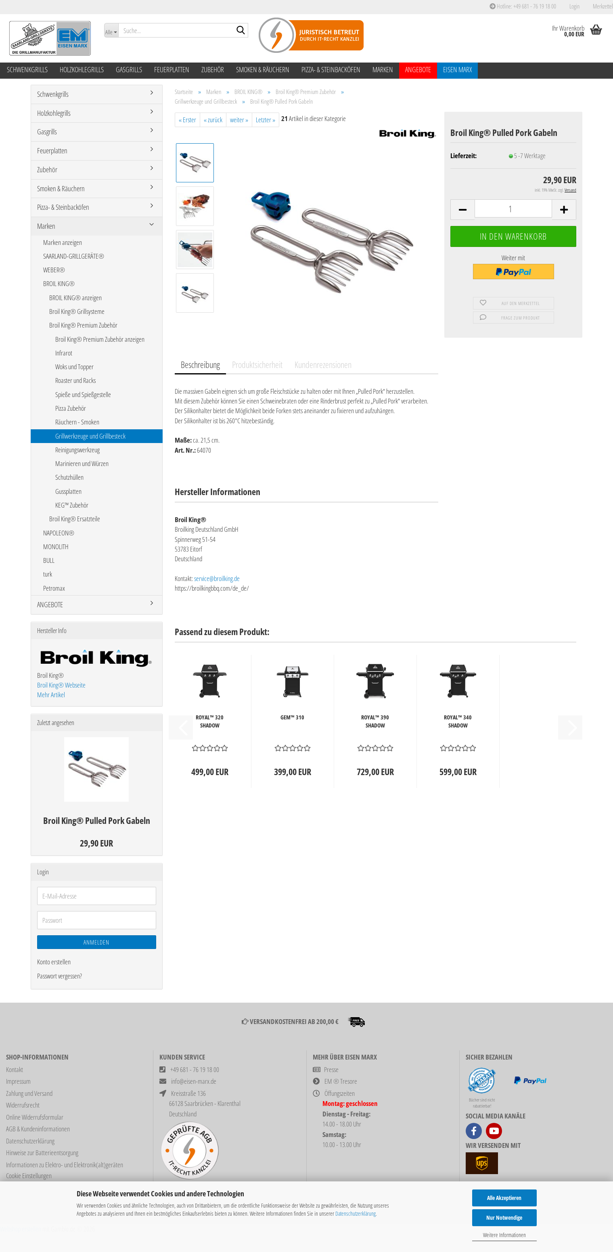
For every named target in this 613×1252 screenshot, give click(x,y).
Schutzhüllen (69, 477)
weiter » (239, 119)
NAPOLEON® (58, 532)
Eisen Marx (457, 69)
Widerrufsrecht (23, 1105)
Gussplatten (68, 491)
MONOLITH (56, 546)
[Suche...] (111, 30)
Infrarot (63, 352)
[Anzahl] (513, 208)
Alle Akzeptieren (504, 1198)
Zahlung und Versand (29, 1093)
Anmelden (96, 942)
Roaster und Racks (75, 380)
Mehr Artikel (51, 694)
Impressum (18, 1081)
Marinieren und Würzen (82, 463)
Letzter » (265, 119)
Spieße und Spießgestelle (83, 394)
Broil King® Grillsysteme (77, 311)
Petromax (54, 588)
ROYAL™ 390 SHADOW (375, 721)
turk (47, 574)
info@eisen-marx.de (193, 1081)
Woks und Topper (74, 366)
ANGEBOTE (418, 69)
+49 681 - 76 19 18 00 (194, 1069)
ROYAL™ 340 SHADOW (458, 721)
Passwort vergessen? (59, 975)
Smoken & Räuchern (262, 69)
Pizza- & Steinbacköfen (330, 69)
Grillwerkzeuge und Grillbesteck (90, 436)
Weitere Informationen (504, 1235)
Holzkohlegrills (82, 69)
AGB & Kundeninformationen (38, 1128)
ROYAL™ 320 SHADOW (210, 721)
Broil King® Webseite (61, 685)
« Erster (187, 119)
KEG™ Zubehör (71, 505)
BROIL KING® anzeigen (75, 297)
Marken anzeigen (62, 242)
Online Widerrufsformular (34, 1117)
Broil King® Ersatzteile (74, 518)
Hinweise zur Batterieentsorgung (42, 1152)
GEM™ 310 (292, 717)
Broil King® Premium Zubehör (83, 325)
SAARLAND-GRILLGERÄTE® (73, 256)
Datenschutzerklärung (355, 1213)
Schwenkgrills (27, 69)
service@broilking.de (217, 578)
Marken (382, 69)
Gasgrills (129, 69)
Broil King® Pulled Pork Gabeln (96, 820)
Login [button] (574, 6)
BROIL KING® (59, 283)
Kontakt (14, 1069)
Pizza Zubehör (70, 408)
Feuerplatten (171, 69)
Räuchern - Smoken (77, 421)
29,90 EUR (96, 843)
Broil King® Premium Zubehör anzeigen (99, 339)
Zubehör (212, 69)
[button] (462, 209)
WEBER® (54, 269)
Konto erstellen (54, 961)
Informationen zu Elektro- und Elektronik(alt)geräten (64, 1164)
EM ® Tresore (340, 1081)
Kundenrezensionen (323, 364)
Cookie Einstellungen (29, 1175)
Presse (331, 1069)
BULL (48, 560)
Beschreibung (200, 364)
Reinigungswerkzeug (77, 449)
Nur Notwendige (504, 1217)
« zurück (213, 119)
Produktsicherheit (257, 364)
